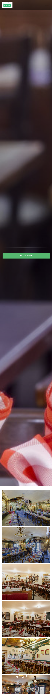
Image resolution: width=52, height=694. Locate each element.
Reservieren (26, 256)
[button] (47, 5)
